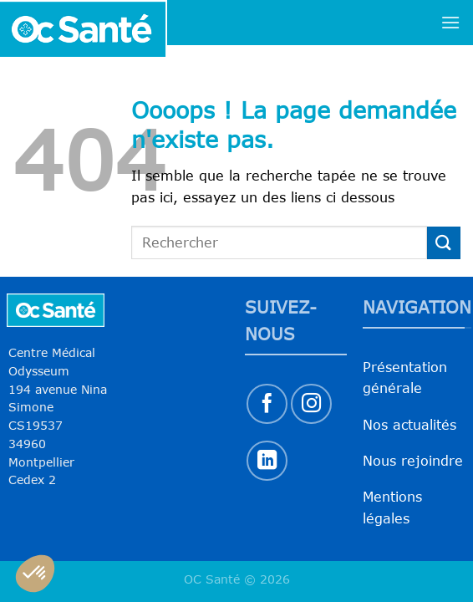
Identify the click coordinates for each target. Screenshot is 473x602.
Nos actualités (409, 424)
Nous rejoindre (413, 460)
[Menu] (450, 22)
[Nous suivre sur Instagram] (311, 404)
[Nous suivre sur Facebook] (267, 404)
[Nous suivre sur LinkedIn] (267, 461)
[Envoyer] (443, 243)
